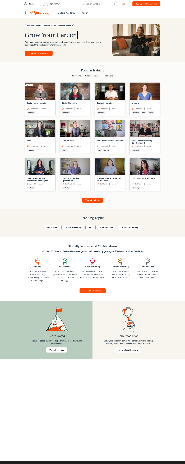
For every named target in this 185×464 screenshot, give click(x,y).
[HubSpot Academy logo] (37, 13)
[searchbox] (100, 3)
